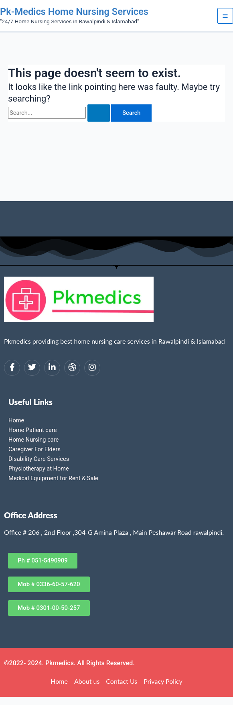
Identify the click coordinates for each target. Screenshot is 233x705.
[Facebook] (12, 368)
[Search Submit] (98, 113)
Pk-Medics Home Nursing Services (74, 11)
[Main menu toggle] (225, 16)
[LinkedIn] (52, 368)
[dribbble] (72, 368)
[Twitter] (32, 368)
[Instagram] (92, 368)
